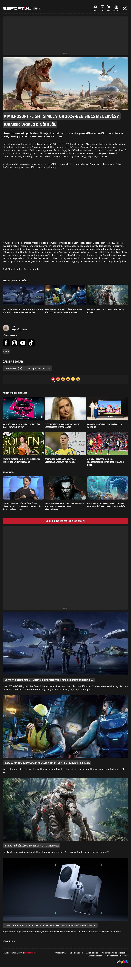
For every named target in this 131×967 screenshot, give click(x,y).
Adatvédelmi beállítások (113, 952)
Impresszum (60, 952)
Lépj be (50, 521)
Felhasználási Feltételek (117, 955)
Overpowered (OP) (13, 368)
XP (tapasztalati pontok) (39, 368)
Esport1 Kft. (30, 952)
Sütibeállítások (95, 955)
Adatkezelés (92, 952)
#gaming (6, 351)
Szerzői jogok (76, 952)
